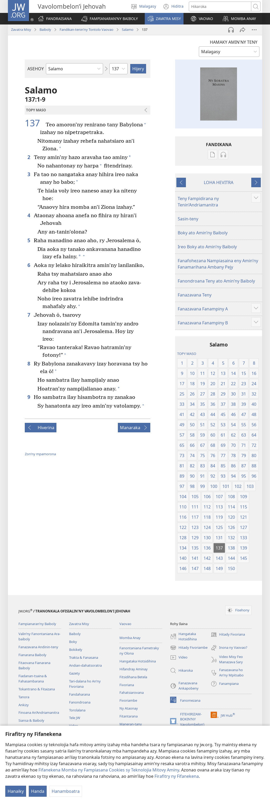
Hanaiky (16, 791)
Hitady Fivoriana (228, 634)
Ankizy (23, 704)
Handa (37, 791)
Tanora (23, 697)
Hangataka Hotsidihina (137, 661)
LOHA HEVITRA (218, 182)
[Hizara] (242, 29)
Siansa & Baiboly (31, 720)
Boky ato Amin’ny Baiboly (203, 233)
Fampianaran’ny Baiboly (37, 623)
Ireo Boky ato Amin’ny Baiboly (207, 247)
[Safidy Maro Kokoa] (254, 29)
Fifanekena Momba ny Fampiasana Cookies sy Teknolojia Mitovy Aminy (108, 770)
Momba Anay (130, 637)
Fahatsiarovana (131, 692)
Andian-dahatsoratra (85, 665)
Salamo (127, 29)
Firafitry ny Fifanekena (177, 776)
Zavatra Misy (21, 29)
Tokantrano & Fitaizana (36, 689)
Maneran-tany (130, 724)
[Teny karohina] (220, 6)
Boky (73, 641)
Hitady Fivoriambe (189, 648)
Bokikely (75, 649)
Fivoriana (126, 684)
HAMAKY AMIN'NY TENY (233, 42)
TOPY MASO (186, 353)
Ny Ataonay (128, 708)
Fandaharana (79, 694)
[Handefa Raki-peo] (231, 29)
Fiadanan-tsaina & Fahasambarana (32, 679)
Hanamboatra (66, 791)
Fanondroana (79, 702)
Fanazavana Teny (194, 295)
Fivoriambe (128, 700)
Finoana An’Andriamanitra (38, 712)
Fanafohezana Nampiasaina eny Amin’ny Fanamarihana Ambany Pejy (218, 264)
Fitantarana (128, 716)
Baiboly (45, 29)
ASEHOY (35, 69)
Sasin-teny (188, 219)
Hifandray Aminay (133, 669)
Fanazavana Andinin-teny (38, 647)
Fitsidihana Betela (133, 677)
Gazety (74, 673)
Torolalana (77, 710)
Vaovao (125, 623)
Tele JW (74, 717)
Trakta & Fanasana (83, 657)
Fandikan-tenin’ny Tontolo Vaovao (86, 29)
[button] (110, 18)
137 (34, 123)
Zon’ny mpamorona (40, 454)
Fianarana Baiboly (32, 654)
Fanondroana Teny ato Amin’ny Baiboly (216, 281)
